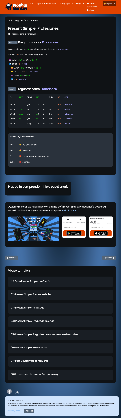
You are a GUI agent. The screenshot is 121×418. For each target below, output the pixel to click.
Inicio (32, 3)
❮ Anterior (11, 257)
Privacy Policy (14, 410)
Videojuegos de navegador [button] (71, 3)
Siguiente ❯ (109, 257)
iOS (74, 210)
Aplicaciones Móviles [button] (46, 3)
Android (65, 210)
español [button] (108, 3)
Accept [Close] (29, 411)
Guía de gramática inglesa (92, 6)
